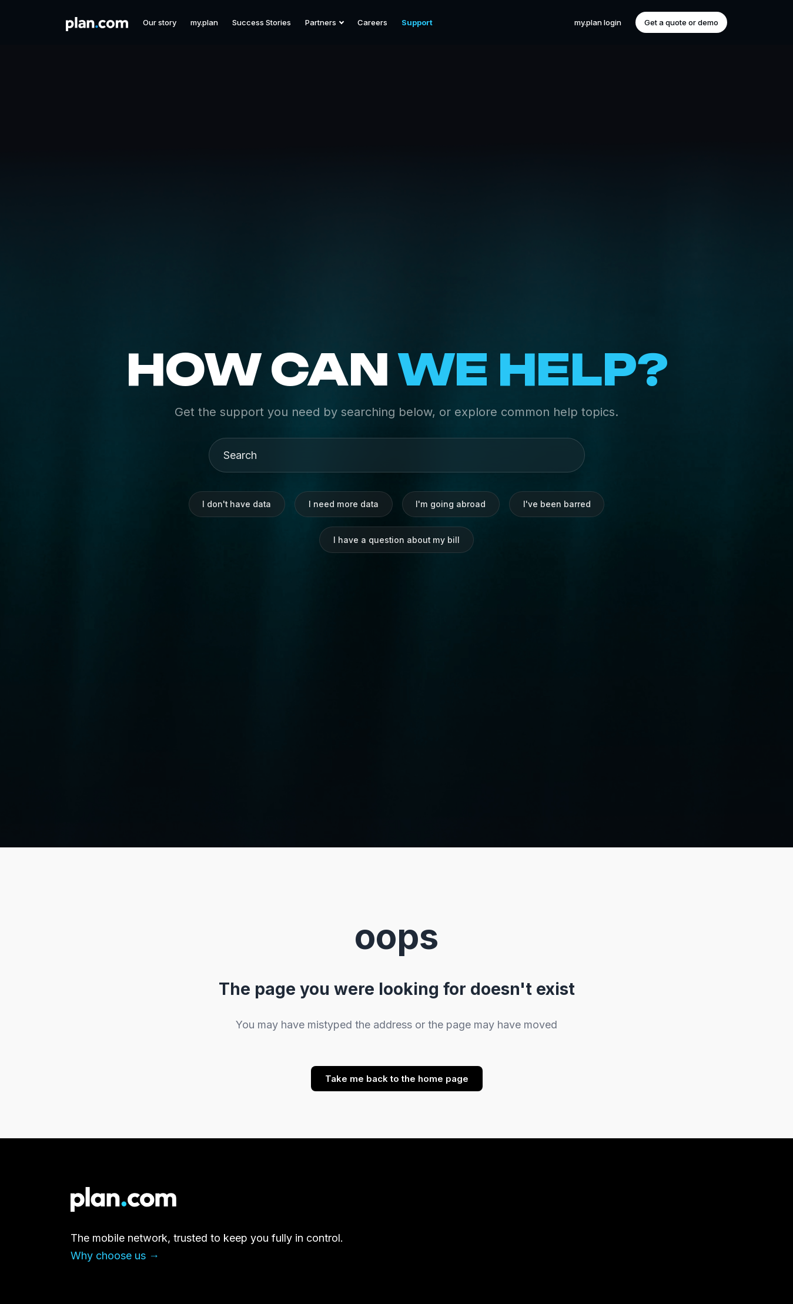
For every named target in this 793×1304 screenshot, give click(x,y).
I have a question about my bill (396, 540)
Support (417, 22)
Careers (372, 22)
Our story (159, 22)
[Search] (401, 453)
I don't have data (235, 503)
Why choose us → (115, 1255)
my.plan (204, 22)
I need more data (344, 503)
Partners (324, 22)
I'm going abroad (452, 503)
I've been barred (559, 503)
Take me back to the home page (397, 1078)
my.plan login (597, 22)
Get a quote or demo (681, 22)
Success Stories (261, 22)
